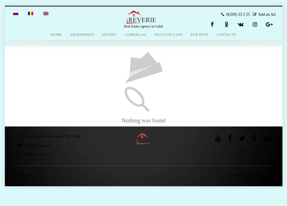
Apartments (82, 34)
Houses (109, 34)
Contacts (226, 34)
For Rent (200, 34)
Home (56, 34)
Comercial (135, 34)
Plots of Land (169, 34)
